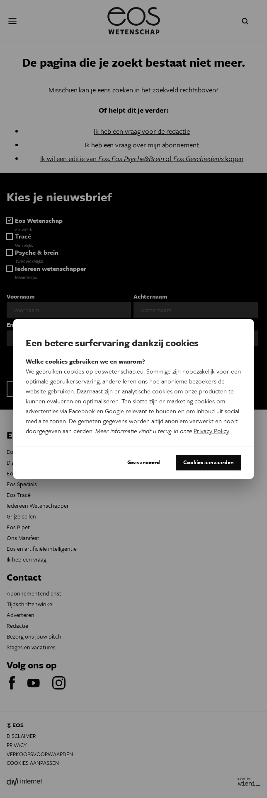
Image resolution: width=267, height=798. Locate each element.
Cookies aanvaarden (208, 462)
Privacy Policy (211, 430)
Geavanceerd (143, 462)
